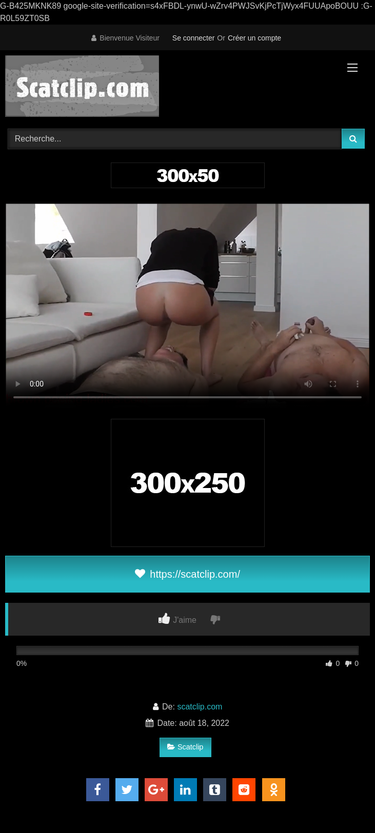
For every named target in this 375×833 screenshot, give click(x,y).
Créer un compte (254, 38)
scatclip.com (199, 706)
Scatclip (185, 747)
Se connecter (193, 38)
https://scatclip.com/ (187, 574)
